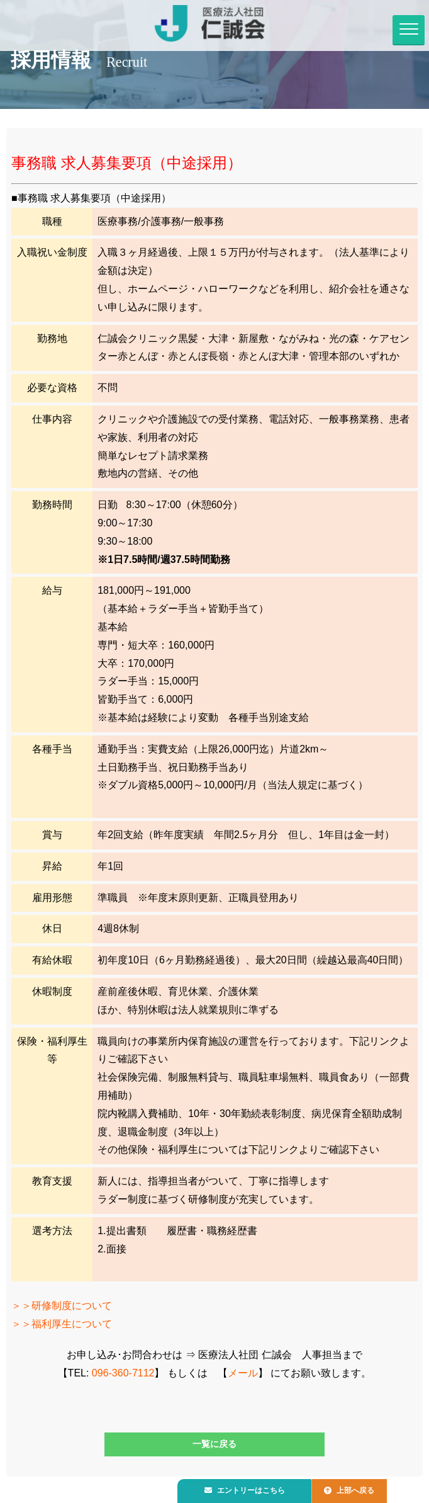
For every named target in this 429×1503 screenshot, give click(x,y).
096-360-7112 (123, 1373)
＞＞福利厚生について (61, 1324)
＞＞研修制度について (61, 1306)
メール (243, 1373)
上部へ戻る (359, 1488)
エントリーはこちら (248, 1488)
